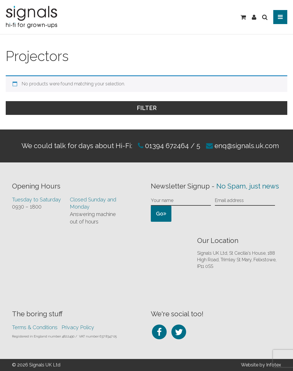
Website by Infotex (261, 364)
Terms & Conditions (35, 327)
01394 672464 (166, 146)
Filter (211, 107)
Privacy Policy (78, 327)
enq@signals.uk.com (247, 146)
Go (161, 213)
